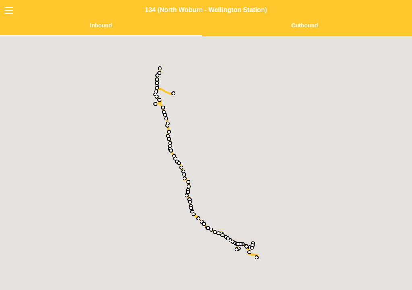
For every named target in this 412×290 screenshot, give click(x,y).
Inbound (101, 25)
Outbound (304, 25)
